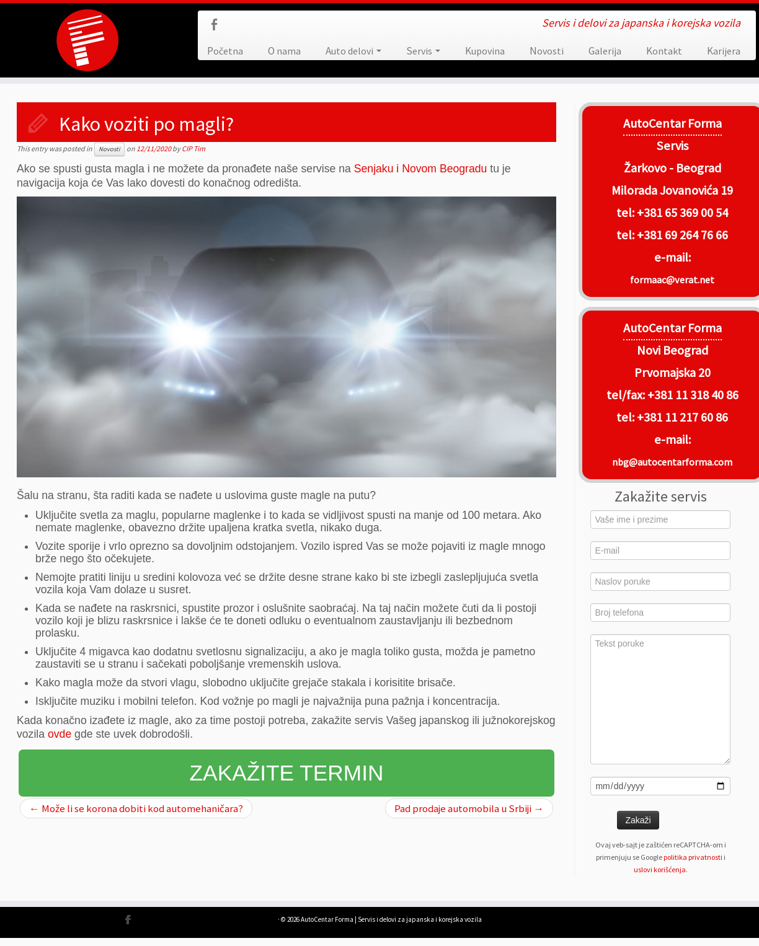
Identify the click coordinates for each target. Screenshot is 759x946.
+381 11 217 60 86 (682, 417)
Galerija (604, 51)
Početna (225, 51)
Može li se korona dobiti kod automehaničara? (136, 808)
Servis (423, 51)
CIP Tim (193, 148)
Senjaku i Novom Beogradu (420, 168)
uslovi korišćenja (660, 869)
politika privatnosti (693, 857)
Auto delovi (353, 51)
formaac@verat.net (672, 279)
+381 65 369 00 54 (682, 213)
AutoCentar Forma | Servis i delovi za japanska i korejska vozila (391, 919)
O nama (284, 51)
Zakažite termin (287, 773)
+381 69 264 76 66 (682, 235)
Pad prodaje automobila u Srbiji (469, 808)
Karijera (723, 51)
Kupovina (485, 51)
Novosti (547, 51)
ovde (59, 734)
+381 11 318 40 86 (692, 395)
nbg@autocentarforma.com (672, 462)
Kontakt (664, 51)
